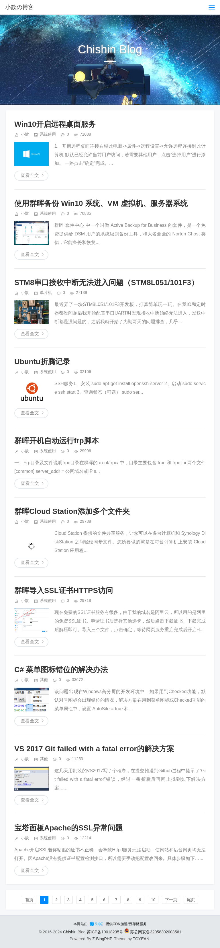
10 (153, 900)
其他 (44, 679)
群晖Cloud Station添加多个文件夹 (72, 511)
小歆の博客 (19, 7)
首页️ (29, 900)
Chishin (69, 932)
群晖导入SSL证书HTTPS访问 (63, 590)
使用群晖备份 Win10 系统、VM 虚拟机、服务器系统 (101, 203)
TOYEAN (141, 939)
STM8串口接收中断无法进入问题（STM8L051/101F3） (106, 282)
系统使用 (48, 134)
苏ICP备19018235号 (105, 932)
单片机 (46, 292)
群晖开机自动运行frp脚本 (56, 440)
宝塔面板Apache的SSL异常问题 (68, 828)
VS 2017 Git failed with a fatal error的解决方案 (94, 748)
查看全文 (30, 175)
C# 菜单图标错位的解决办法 (61, 669)
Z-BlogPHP (102, 939)
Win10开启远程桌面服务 (55, 124)
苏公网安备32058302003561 (152, 932)
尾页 (191, 900)
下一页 (171, 900)
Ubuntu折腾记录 (42, 361)
